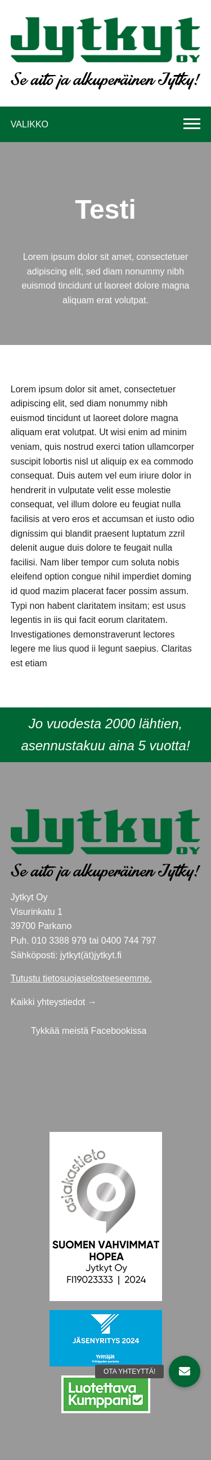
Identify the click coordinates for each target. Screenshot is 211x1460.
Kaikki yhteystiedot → (54, 1002)
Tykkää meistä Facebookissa (88, 1031)
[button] (184, 1371)
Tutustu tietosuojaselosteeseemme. (81, 978)
